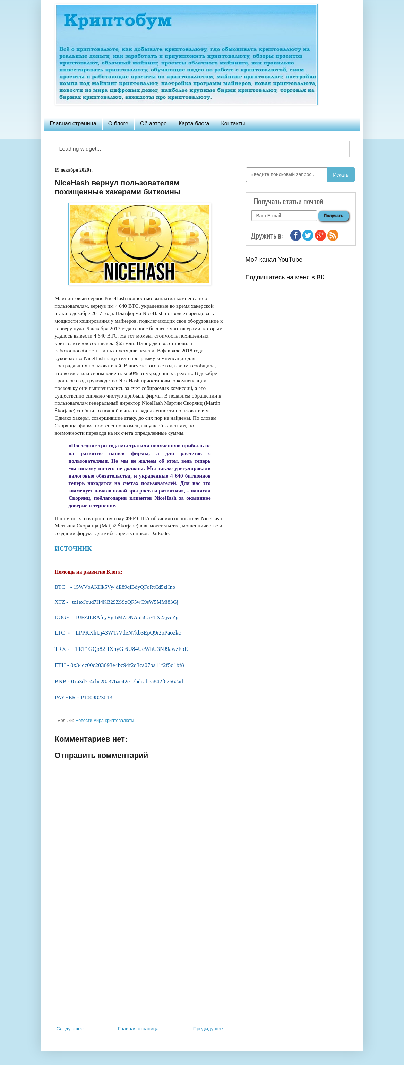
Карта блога (194, 123)
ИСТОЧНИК (73, 548)
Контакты (233, 123)
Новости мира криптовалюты (104, 720)
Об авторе (153, 123)
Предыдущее (208, 1028)
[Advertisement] (140, 967)
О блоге (118, 123)
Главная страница (73, 123)
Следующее (70, 1028)
